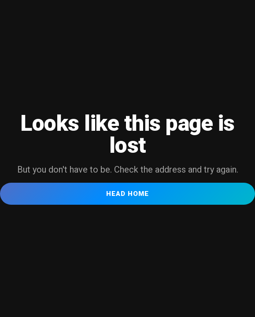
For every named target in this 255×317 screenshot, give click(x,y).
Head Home (127, 194)
